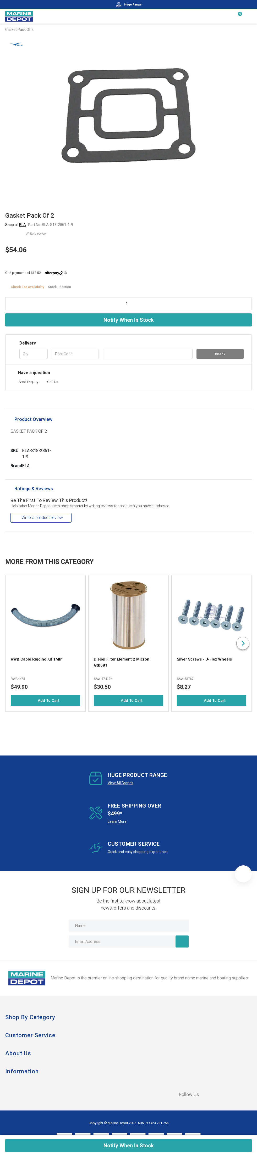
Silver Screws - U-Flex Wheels (204, 659)
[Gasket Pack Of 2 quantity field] (128, 303)
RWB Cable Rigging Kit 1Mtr (36, 659)
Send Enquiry (28, 382)
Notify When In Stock (128, 320)
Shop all (15, 225)
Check (220, 354)
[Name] (129, 926)
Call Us (52, 382)
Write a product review (42, 517)
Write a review (36, 233)
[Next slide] (242, 643)
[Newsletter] (182, 941)
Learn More (117, 821)
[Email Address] (129, 941)
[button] (243, 873)
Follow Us (185, 1094)
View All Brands (120, 783)
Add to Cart (45, 700)
